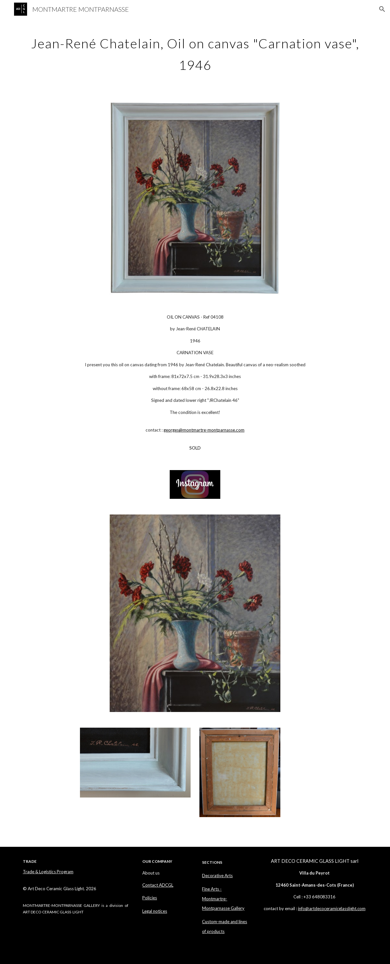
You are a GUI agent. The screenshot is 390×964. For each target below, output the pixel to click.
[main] (195, 51)
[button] (382, 9)
